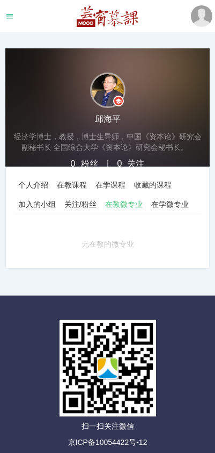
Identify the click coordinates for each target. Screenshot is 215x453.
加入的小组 (37, 204)
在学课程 (110, 185)
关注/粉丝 (80, 204)
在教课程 (72, 185)
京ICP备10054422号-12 (107, 442)
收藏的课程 (153, 185)
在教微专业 (124, 204)
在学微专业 (170, 204)
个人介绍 (33, 185)
